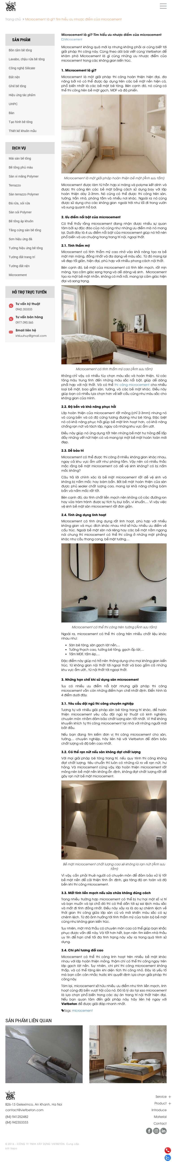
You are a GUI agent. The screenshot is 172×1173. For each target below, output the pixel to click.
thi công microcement (131, 384)
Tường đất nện (19, 266)
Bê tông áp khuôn (21, 221)
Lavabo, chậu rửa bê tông (27, 59)
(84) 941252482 (16, 1116)
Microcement (18, 275)
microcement (82, 1010)
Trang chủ (13, 19)
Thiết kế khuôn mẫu (23, 131)
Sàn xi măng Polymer (24, 176)
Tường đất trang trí (22, 257)
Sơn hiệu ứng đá (20, 239)
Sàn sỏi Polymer (20, 212)
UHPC (13, 104)
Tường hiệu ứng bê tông (26, 248)
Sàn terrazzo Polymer (24, 194)
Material (160, 1116)
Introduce (159, 1110)
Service (161, 1096)
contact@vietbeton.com (24, 1110)
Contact (160, 1123)
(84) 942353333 (16, 1122)
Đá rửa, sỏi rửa (19, 203)
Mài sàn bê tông (20, 158)
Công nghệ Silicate (22, 68)
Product (161, 1103)
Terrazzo (15, 185)
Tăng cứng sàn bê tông (25, 230)
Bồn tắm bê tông (20, 50)
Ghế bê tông (17, 86)
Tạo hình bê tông (20, 122)
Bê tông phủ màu (21, 167)
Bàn (11, 113)
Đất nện (14, 77)
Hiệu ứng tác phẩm (22, 95)
